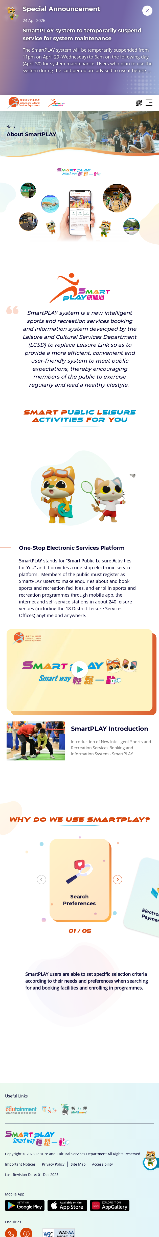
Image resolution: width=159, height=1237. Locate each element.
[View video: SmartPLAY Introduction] (79, 695)
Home (11, 126)
